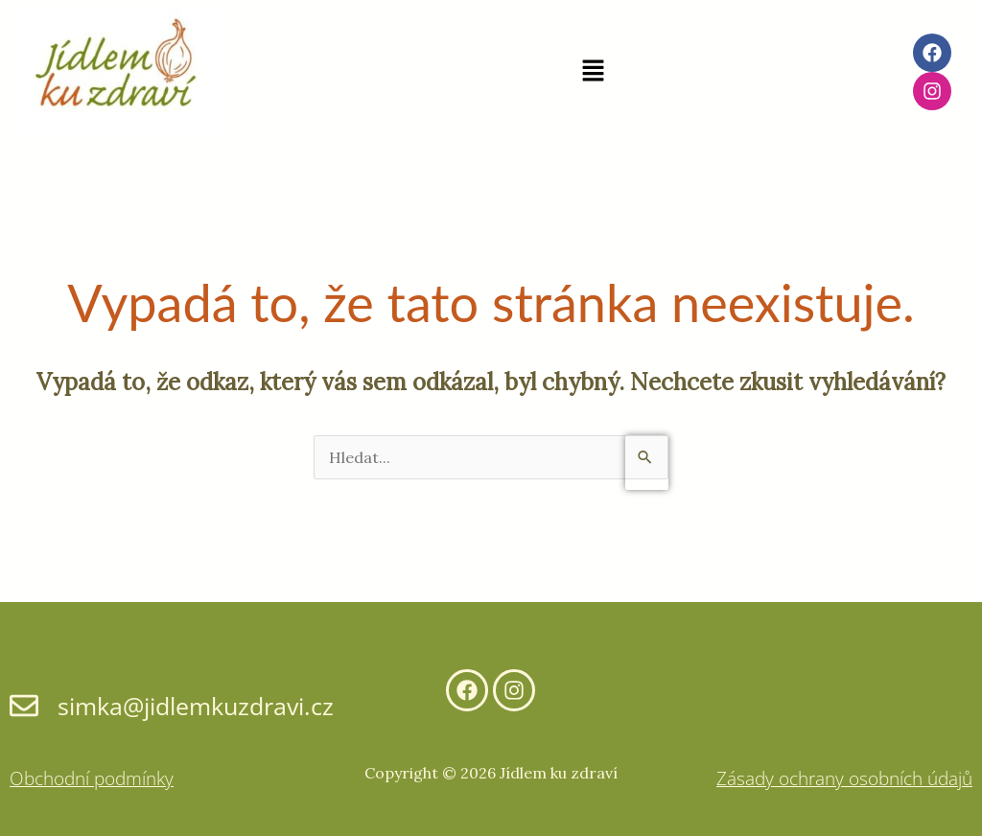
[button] (592, 71)
